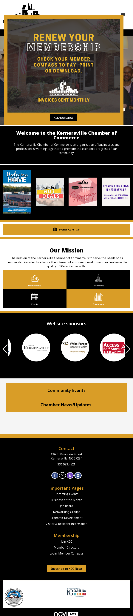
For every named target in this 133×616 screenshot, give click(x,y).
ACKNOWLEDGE (63, 117)
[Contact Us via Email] (78, 475)
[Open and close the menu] (91, 14)
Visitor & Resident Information (66, 524)
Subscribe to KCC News (66, 569)
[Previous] (5, 349)
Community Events (66, 390)
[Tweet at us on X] (62, 475)
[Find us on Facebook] (54, 475)
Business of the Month (66, 500)
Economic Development (66, 518)
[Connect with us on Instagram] (70, 475)
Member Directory (66, 547)
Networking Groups (66, 512)
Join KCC (66, 542)
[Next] (127, 349)
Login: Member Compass (66, 553)
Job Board (66, 506)
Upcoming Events (66, 494)
